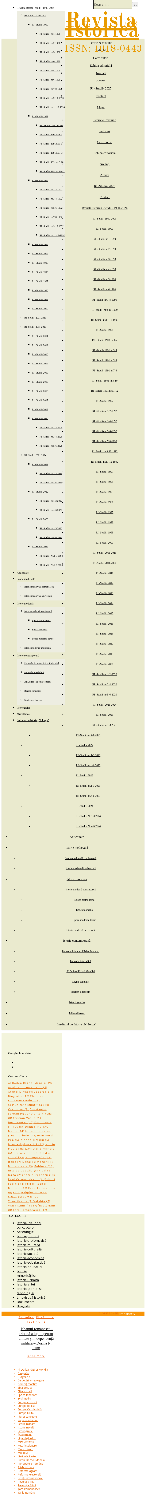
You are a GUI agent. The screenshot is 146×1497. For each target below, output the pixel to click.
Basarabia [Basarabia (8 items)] (44, 1091)
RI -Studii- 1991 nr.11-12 (52, 171)
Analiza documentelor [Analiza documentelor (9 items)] (27, 1087)
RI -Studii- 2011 (40, 336)
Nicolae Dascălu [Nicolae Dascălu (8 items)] (23, 1170)
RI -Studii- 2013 (40, 354)
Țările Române (27, 1492)
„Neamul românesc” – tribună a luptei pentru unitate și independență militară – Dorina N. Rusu (36, 1338)
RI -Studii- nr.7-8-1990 (51, 88)
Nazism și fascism (33, 700)
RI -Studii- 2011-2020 (35, 326)
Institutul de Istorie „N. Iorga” (33, 720)
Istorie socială (27, 1253)
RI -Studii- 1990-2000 (35, 15)
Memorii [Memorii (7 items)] (45, 1161)
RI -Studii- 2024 (40, 546)
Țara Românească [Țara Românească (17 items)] (30, 1210)
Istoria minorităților (27, 1273)
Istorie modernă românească (38, 611)
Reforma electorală (29, 1474)
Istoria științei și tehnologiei (29, 1290)
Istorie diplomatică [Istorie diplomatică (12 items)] (26, 1144)
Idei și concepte (27, 1416)
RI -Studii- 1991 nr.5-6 (51, 143)
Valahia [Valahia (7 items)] (41, 1201)
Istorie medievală (26, 579)
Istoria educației (29, 1267)
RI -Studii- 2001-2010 (35, 317)
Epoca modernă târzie (42, 638)
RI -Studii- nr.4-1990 (50, 61)
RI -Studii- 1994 (40, 253)
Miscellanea (23, 714)
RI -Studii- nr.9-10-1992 (52, 226)
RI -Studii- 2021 (40, 464)
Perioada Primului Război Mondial (41, 663)
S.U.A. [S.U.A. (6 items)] (15, 1196)
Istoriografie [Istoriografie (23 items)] (38, 1157)
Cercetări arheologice (31, 1380)
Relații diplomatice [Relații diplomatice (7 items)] (30, 1192)
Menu (101, 107)
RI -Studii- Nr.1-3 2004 (51, 555)
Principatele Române (30, 1463)
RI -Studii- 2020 (40, 418)
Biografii (23, 1306)
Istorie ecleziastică (31, 1262)
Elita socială (25, 1391)
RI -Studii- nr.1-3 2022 (51, 500)
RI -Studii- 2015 (40, 372)
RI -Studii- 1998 (40, 290)
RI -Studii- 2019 (40, 409)
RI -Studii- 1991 (40, 116)
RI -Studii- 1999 (40, 299)
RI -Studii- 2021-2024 (35, 455)
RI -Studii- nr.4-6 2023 (51, 537)
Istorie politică (28, 1236)
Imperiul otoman (28, 1420)
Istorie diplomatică (31, 1240)
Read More (36, 1356)
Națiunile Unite (27, 1456)
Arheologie (25, 1232)
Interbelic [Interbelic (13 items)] (25, 1135)
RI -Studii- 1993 (40, 244)
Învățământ (25, 1434)
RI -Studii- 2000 (40, 308)
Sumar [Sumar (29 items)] (31, 1196)
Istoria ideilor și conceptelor (29, 1225)
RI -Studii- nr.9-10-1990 (52, 98)
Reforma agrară (27, 1471)
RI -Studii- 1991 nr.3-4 (51, 134)
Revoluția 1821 (27, 1481)
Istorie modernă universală (37, 647)
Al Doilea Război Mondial (37, 681)
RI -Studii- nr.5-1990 (50, 70)
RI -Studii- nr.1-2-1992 (51, 189)
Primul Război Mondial (31, 1460)
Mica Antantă (26, 1442)
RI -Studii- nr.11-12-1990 (52, 107)
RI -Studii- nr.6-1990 (50, 79)
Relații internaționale (30, 1478)
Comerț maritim (27, 1384)
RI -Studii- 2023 (40, 519)
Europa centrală (27, 1402)
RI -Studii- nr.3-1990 (50, 52)
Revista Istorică (102, 26)
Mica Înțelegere (27, 1445)
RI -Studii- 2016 (40, 381)
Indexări (100, 50)
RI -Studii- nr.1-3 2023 (51, 528)
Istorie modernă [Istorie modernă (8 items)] (28, 1153)
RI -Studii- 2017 (40, 400)
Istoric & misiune (101, 43)
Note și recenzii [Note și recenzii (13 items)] (39, 1175)
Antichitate (23, 572)
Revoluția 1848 (27, 1485)
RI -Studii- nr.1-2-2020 (51, 427)
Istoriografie (23, 707)
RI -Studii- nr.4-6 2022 (51, 510)
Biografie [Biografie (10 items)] (18, 1096)
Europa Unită (26, 1413)
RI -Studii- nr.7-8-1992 (51, 217)
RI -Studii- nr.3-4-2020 (51, 436)
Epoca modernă (39, 629)
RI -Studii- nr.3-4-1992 (51, 198)
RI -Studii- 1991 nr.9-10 (51, 162)
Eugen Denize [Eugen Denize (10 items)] (29, 1126)
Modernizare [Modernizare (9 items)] (20, 1166)
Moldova (23, 1453)
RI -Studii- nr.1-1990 (50, 33)
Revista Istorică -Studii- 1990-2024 (35, 7)
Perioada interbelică (34, 672)
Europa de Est (26, 1406)
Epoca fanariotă (27, 1395)
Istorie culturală (29, 1249)
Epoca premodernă (41, 620)
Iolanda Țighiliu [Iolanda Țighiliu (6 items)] (34, 1140)
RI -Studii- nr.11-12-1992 (52, 235)
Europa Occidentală (30, 1409)
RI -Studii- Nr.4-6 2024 (51, 565)
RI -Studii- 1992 (40, 180)
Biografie (23, 1373)
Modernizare (25, 1449)
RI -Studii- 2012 (40, 345)
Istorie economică (30, 1258)
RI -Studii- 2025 (100, 88)
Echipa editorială (101, 65)
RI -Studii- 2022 (40, 491)
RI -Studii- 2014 (40, 363)
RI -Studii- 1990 (40, 24)
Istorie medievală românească (39, 586)
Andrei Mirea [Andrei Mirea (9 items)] (20, 1091)
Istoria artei (26, 1284)
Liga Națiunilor (27, 1438)
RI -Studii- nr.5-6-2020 (51, 445)
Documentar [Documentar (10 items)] (21, 1122)
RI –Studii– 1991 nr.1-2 (51, 125)
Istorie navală (26, 1427)
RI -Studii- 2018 (40, 391)
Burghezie (24, 1377)
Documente (26, 1302)
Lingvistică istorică (31, 1297)
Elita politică (25, 1387)
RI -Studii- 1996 (40, 272)
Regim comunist (32, 690)
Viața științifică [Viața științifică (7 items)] (22, 1205)
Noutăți (101, 73)
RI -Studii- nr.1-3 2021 (51, 473)
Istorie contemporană (28, 655)
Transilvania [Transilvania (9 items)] (20, 1201)
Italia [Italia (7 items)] (14, 1161)
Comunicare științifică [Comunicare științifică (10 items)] (28, 1105)
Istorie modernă (25, 603)
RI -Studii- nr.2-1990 (50, 43)
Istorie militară (28, 1245)
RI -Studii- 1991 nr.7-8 (51, 152)
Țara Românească (29, 1489)
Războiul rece (26, 1467)
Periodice (26, 1317)
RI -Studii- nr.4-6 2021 (51, 482)
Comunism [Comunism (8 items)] (18, 1109)
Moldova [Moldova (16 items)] (44, 1166)
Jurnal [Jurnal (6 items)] (29, 1161)
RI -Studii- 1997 (40, 281)
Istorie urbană (28, 1280)
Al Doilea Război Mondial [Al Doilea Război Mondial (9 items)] (30, 1083)
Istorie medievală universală (38, 595)
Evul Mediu (24, 1398)
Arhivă (100, 81)
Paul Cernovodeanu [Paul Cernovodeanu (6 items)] (26, 1179)
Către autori (101, 58)
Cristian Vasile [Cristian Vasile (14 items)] (28, 1118)
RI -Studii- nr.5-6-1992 (51, 207)
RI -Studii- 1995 (40, 262)
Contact (101, 96)
